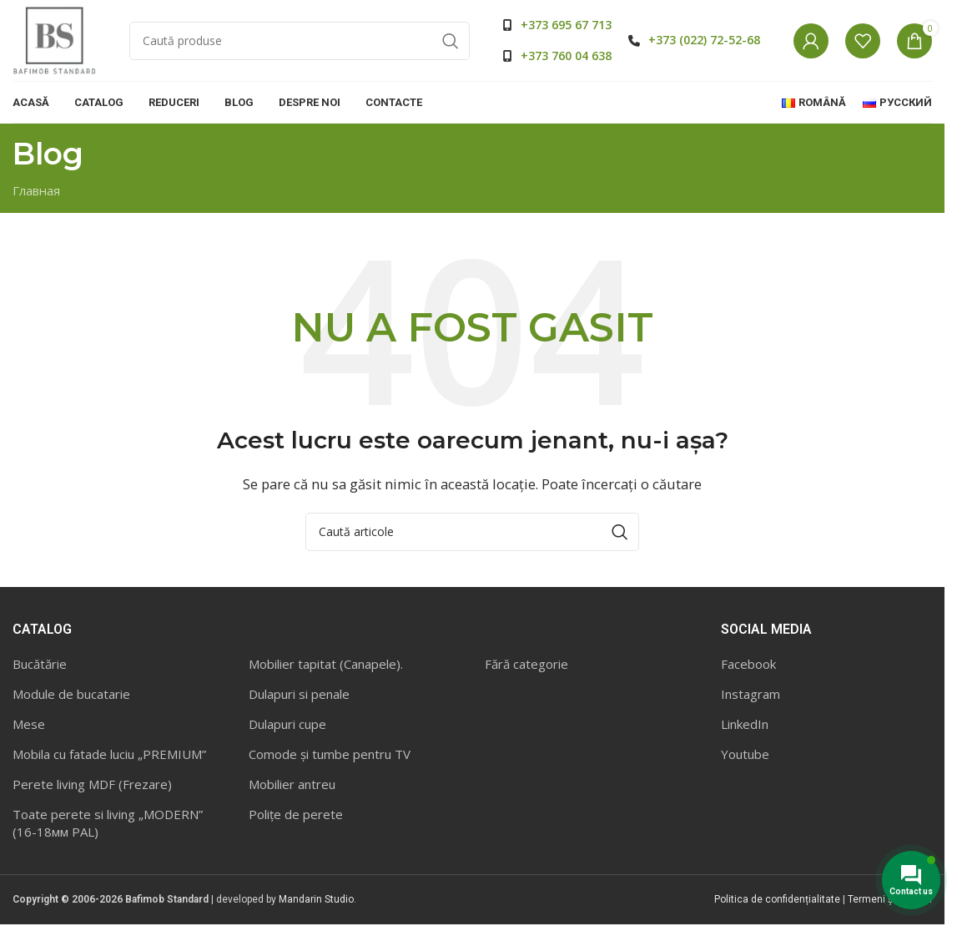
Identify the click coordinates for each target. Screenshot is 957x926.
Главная (36, 192)
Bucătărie (40, 665)
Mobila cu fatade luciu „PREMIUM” (109, 755)
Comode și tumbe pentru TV (330, 755)
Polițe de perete (296, 815)
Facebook (748, 665)
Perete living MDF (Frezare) (92, 785)
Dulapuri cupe (287, 725)
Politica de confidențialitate (777, 901)
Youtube (745, 755)
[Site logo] (54, 40)
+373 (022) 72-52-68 (704, 40)
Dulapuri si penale (299, 695)
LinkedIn (744, 725)
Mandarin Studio (316, 901)
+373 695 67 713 (566, 25)
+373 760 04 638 (566, 56)
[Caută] (299, 42)
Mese (29, 725)
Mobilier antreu (292, 785)
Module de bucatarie (71, 695)
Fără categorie (526, 665)
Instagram (750, 695)
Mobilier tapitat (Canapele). (326, 665)
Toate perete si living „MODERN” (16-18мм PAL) (108, 824)
